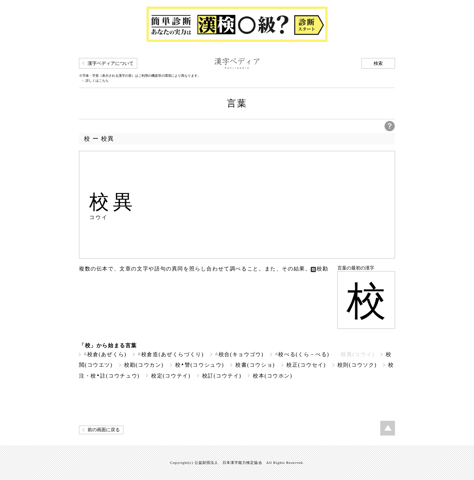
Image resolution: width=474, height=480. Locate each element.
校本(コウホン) (272, 376)
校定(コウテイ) (171, 376)
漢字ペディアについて (111, 63)
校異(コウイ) (357, 354)
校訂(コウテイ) (222, 376)
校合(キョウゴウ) (239, 354)
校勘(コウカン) (144, 365)
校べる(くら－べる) (302, 354)
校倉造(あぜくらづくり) (171, 354)
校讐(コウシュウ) (199, 365)
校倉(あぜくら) (105, 354)
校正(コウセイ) (306, 365)
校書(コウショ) (255, 365)
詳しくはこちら (97, 80)
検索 (378, 63)
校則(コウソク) (357, 365)
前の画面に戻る (104, 429)
